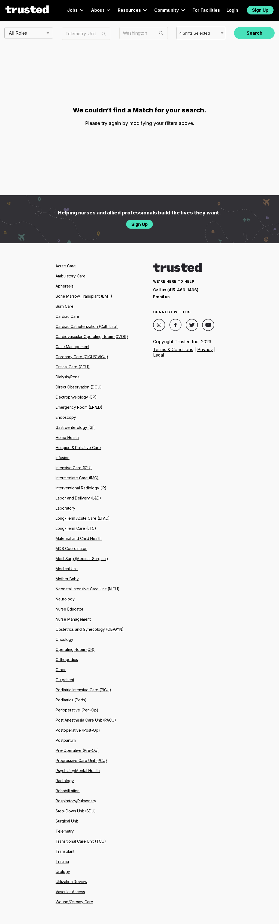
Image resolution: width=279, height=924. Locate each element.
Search (254, 33)
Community (170, 10)
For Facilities (206, 10)
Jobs (75, 10)
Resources (133, 10)
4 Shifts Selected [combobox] (194, 32)
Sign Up (260, 10)
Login (232, 10)
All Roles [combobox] (18, 32)
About (101, 10)
